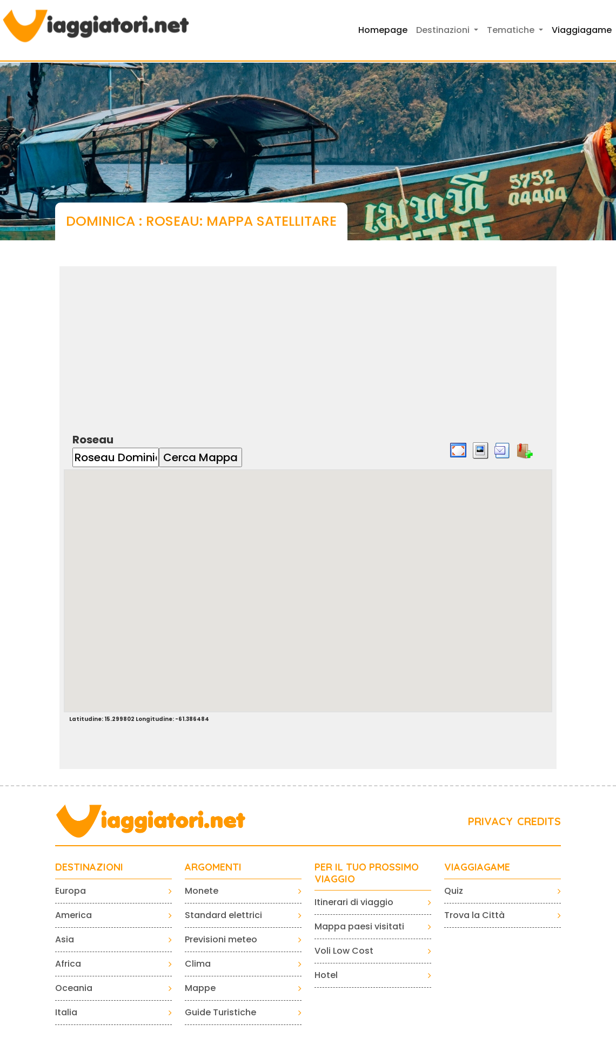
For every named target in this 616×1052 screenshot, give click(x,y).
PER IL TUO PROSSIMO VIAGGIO (366, 873)
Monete (201, 891)
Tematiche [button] (512, 30)
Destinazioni (89, 867)
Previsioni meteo (221, 939)
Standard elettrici (223, 915)
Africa (68, 963)
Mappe (200, 988)
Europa (70, 891)
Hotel (326, 975)
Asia (64, 939)
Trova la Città (474, 915)
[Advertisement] (308, 341)
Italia (66, 1012)
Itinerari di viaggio (353, 902)
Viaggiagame (582, 30)
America (73, 915)
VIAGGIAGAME (477, 867)
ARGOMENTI (213, 867)
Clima (198, 963)
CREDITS (539, 821)
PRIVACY (490, 821)
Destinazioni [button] (444, 30)
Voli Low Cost (343, 951)
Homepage (382, 30)
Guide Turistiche (220, 1012)
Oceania (73, 988)
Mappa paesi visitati (359, 926)
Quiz (453, 891)
